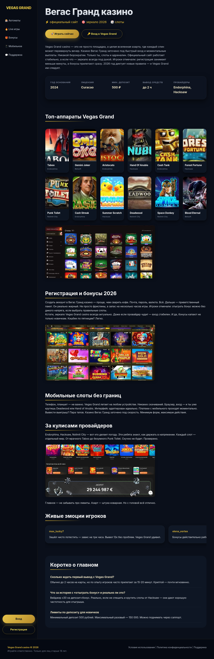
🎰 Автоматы (12, 20)
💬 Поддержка (13, 54)
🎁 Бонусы (11, 37)
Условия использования (141, 647)
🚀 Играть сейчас (62, 33)
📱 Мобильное (13, 46)
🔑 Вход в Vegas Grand (102, 33)
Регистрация (18, 629)
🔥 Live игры (12, 29)
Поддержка (200, 647)
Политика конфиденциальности (174, 647)
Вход (19, 618)
